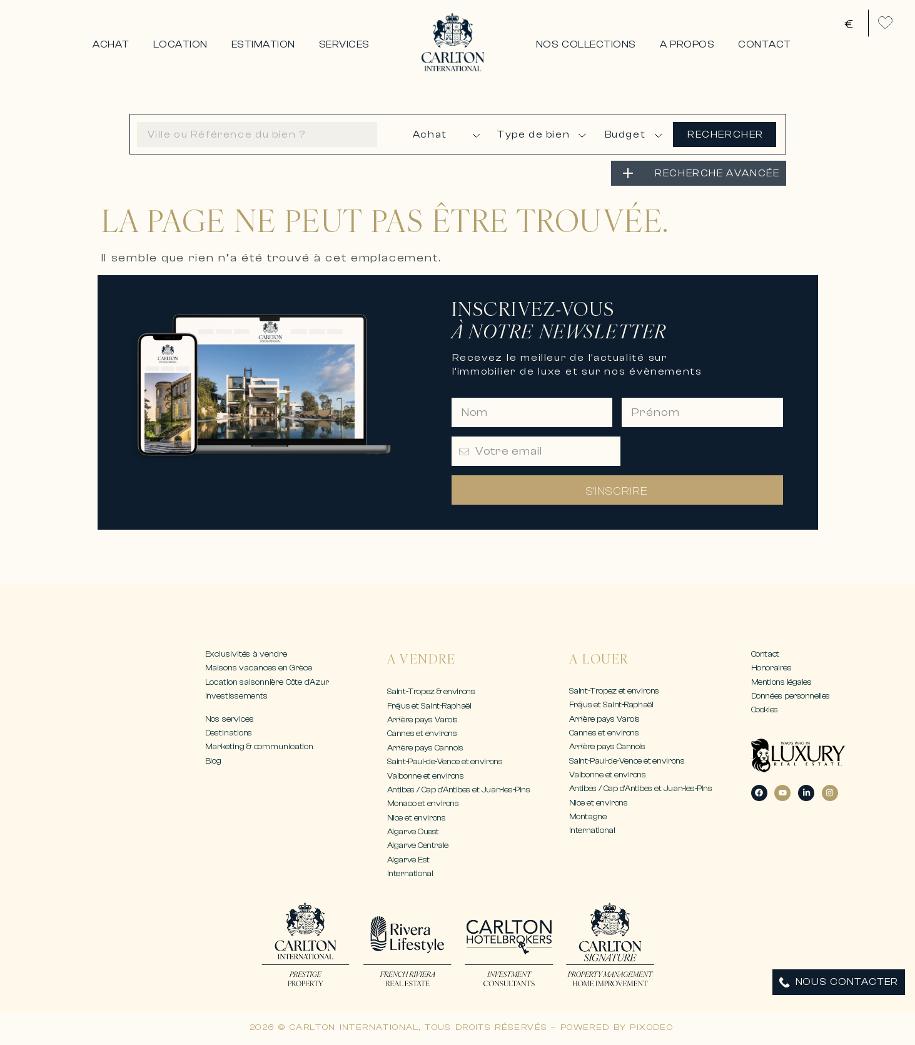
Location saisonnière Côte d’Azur (267, 682)
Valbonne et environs (425, 775)
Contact (765, 654)
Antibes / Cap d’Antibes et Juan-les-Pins (458, 789)
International (410, 873)
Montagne (588, 816)
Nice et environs (416, 817)
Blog (213, 760)
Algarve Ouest (413, 831)
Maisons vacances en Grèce (258, 667)
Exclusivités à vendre (246, 654)
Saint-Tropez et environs (614, 690)
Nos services (229, 719)
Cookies (764, 709)
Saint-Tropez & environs (431, 691)
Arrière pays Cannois (425, 747)
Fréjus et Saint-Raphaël (429, 705)
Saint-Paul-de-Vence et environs (445, 761)
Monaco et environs (423, 803)
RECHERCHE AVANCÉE (717, 173)
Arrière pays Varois (422, 719)
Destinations (229, 732)
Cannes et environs (422, 733)
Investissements (236, 695)
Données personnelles (791, 695)
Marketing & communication (259, 746)
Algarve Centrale (417, 845)
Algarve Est (408, 859)
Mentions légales (781, 682)
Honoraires (771, 667)
